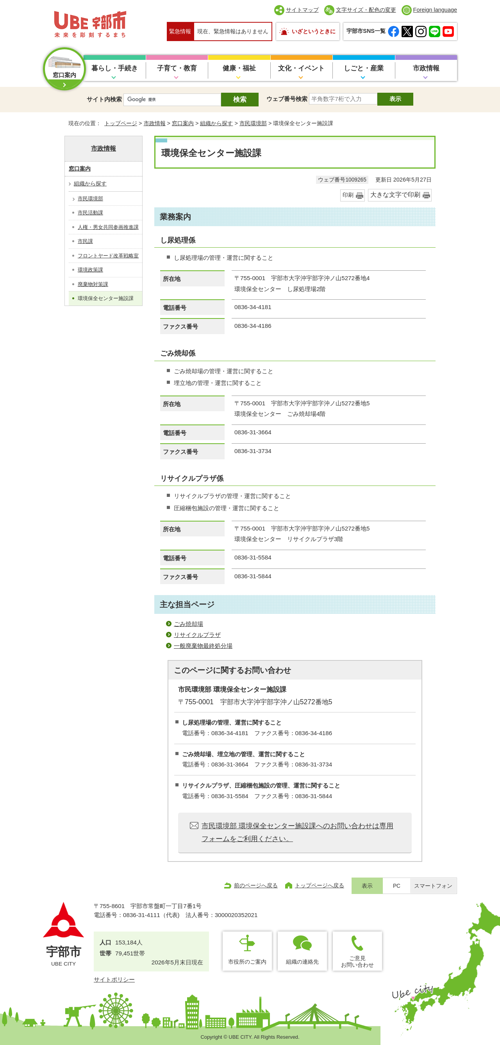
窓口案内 (183, 123)
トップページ (120, 123)
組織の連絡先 (302, 962)
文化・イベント (301, 68)
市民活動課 (90, 213)
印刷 (348, 195)
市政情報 (426, 68)
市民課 (85, 241)
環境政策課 (90, 270)
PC (396, 886)
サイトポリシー (114, 979)
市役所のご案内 (247, 962)
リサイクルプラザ (197, 634)
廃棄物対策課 (93, 284)
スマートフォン (433, 886)
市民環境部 (253, 123)
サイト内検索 (104, 99)
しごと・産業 (364, 68)
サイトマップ (302, 10)
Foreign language (435, 10)
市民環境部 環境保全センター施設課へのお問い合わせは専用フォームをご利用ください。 (297, 832)
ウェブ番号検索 (286, 98)
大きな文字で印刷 (395, 194)
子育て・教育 (177, 68)
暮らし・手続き (114, 68)
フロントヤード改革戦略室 (108, 256)
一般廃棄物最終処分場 (203, 645)
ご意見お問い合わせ (357, 961)
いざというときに (314, 31)
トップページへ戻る (319, 885)
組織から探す (216, 123)
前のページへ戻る (256, 885)
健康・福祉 (239, 68)
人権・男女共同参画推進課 (108, 227)
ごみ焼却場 (188, 624)
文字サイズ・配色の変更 (366, 10)
